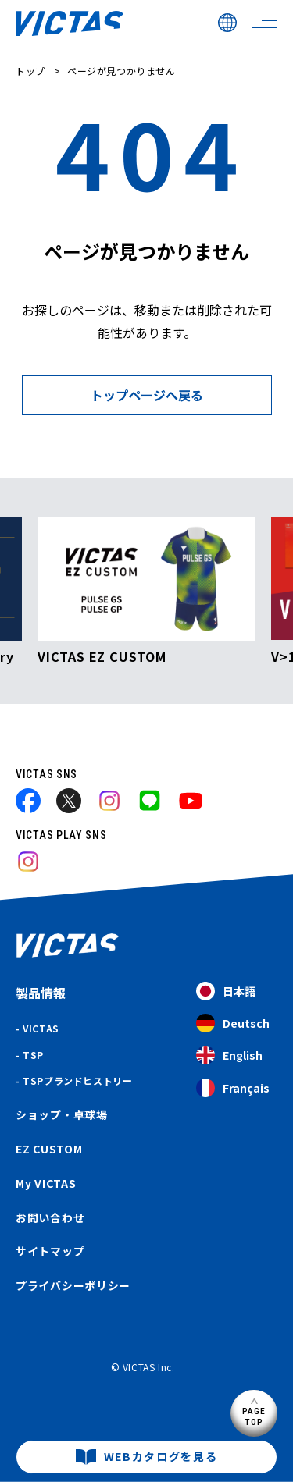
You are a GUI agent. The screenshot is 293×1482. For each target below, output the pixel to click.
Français (233, 1088)
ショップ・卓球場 (62, 1114)
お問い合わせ (50, 1217)
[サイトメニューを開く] (264, 23)
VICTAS (41, 1028)
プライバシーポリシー (73, 1285)
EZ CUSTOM (49, 1149)
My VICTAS (46, 1183)
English (229, 1055)
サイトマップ (50, 1251)
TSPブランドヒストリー (77, 1080)
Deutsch (233, 1023)
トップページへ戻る (147, 395)
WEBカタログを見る (161, 1456)
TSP (33, 1054)
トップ (30, 70)
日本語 (225, 991)
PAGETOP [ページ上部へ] (254, 1416)
